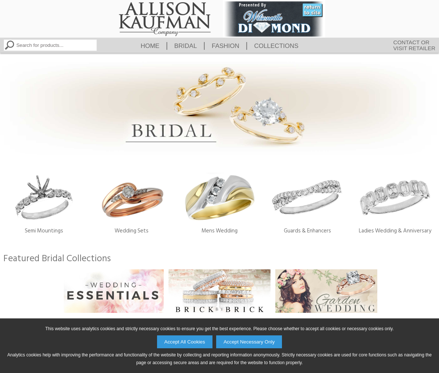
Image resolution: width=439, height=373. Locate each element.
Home (149, 45)
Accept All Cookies (184, 342)
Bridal (185, 45)
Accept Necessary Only (249, 342)
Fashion (225, 45)
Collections (276, 45)
